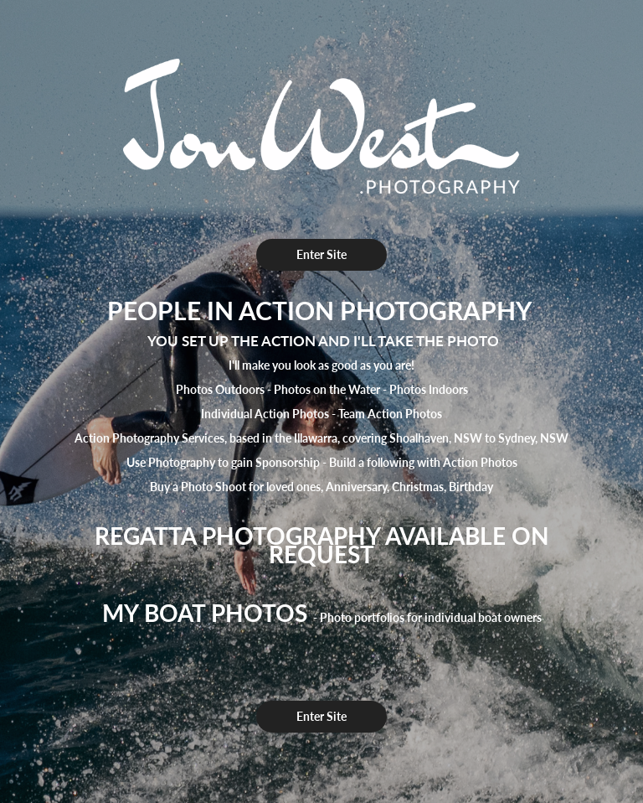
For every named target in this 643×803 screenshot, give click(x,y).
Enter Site (321, 254)
